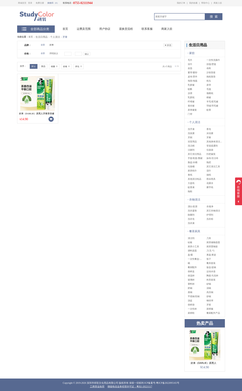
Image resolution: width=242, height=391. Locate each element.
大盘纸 (191, 183)
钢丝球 (209, 300)
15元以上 (54, 53)
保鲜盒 (191, 271)
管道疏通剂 (212, 145)
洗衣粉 (209, 219)
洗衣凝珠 (192, 210)
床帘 (208, 85)
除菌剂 (191, 215)
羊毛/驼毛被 (212, 101)
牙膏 (65, 37)
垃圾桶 (191, 166)
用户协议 (104, 28)
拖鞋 (190, 191)
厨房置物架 (212, 246)
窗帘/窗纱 (192, 72)
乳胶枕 (191, 97)
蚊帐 (190, 89)
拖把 (208, 162)
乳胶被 (191, 85)
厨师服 (209, 309)
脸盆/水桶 (192, 162)
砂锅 (208, 284)
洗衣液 (191, 223)
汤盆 (190, 300)
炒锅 (208, 296)
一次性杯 (192, 309)
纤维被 (191, 101)
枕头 (208, 80)
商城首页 (22, 3)
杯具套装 (210, 279)
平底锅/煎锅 (194, 296)
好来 (52, 45)
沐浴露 (209, 133)
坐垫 (190, 68)
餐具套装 (210, 263)
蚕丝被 (191, 105)
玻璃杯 (191, 279)
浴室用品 (192, 141)
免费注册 (40, 3)
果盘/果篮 (211, 255)
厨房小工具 (193, 246)
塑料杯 (191, 284)
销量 (54, 66)
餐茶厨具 (194, 231)
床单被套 (192, 110)
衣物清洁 (194, 199)
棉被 (208, 97)
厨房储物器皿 (213, 242)
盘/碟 (190, 255)
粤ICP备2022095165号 (167, 383)
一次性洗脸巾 (213, 60)
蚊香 (208, 110)
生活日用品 (42, 37)
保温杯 (191, 275)
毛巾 (190, 60)
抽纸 (208, 175)
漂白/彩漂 (192, 206)
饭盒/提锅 (211, 267)
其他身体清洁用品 (215, 141)
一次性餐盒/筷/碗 (196, 259)
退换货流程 (126, 28)
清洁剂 (191, 238)
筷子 (208, 259)
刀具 (208, 238)
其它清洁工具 (213, 166)
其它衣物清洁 (213, 210)
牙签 (208, 304)
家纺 (191, 53)
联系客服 (147, 28)
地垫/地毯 (192, 80)
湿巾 (208, 170)
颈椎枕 (209, 93)
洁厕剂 (191, 150)
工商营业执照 (97, 386)
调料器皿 (192, 250)
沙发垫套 (210, 72)
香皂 (208, 129)
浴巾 (190, 64)
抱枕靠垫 (210, 76)
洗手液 (191, 129)
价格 (66, 66)
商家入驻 (218, 3)
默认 (34, 66)
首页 (30, 36)
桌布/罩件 (192, 76)
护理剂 (209, 215)
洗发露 (191, 133)
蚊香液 (191, 187)
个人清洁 (55, 37)
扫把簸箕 (210, 154)
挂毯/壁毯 (211, 64)
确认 (87, 54)
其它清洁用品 (194, 154)
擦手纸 (209, 187)
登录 (30, 3)
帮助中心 (205, 3)
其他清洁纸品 (194, 179)
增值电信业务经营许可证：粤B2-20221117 (129, 386)
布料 (208, 68)
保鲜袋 (191, 304)
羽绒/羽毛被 (212, 105)
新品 (43, 66)
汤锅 (208, 288)
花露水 (209, 183)
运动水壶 (210, 271)
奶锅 (190, 288)
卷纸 (190, 175)
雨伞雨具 (210, 179)
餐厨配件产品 (213, 313)
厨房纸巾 (192, 170)
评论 (78, 66)
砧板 (190, 242)
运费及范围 (84, 28)
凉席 (190, 93)
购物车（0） (53, 3)
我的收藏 (193, 3)
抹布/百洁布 (212, 158)
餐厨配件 (192, 267)
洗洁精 (191, 145)
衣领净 (209, 206)
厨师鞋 (191, 313)
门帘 (190, 114)
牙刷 (190, 137)
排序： (23, 66)
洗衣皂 (191, 219)
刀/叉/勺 (210, 250)
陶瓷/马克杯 (212, 275)
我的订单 (181, 3)
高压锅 (209, 292)
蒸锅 (190, 292)
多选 (167, 45)
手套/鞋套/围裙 (195, 158)
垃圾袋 (209, 150)
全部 (43, 45)
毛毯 (208, 89)
